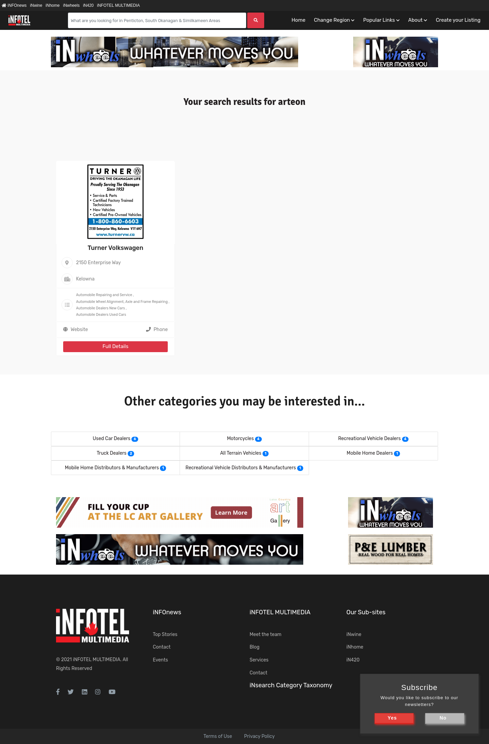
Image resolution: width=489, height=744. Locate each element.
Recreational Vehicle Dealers (369, 438)
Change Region (332, 20)
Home (298, 20)
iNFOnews (14, 5)
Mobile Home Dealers (370, 453)
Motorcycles (240, 438)
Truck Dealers (112, 453)
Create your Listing (458, 20)
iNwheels (71, 5)
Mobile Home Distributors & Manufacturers (112, 468)
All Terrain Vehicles (240, 453)
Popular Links (379, 20)
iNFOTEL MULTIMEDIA (118, 5)
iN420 (88, 5)
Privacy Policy (259, 736)
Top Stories (165, 634)
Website (79, 329)
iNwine (36, 5)
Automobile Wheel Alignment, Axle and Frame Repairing (122, 302)
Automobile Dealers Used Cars (101, 314)
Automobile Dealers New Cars (100, 308)
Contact (161, 647)
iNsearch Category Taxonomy (291, 685)
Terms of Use (217, 736)
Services (259, 660)
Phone (157, 329)
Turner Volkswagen (115, 248)
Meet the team (266, 634)
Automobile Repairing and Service (104, 295)
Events (160, 660)
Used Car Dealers (111, 438)
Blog (254, 647)
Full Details (115, 346)
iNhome (52, 5)
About (415, 20)
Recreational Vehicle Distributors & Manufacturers (240, 468)
